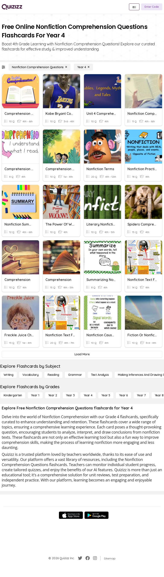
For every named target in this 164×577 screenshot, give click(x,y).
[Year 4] (83, 67)
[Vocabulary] (30, 374)
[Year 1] (35, 395)
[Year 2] (53, 395)
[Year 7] (141, 395)
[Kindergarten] (13, 395)
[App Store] (71, 515)
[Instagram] (95, 558)
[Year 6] (124, 395)
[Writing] (8, 374)
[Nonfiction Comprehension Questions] (39, 67)
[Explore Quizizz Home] (12, 7)
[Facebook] (87, 558)
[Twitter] (80, 558)
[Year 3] (70, 395)
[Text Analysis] (100, 374)
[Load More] (82, 354)
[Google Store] (96, 515)
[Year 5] (106, 395)
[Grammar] (75, 374)
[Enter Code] (151, 6)
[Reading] (53, 374)
